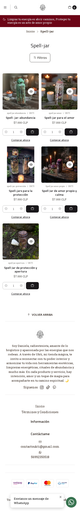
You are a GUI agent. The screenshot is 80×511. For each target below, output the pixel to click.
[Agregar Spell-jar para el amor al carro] (71, 132)
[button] (40, 314)
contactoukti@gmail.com (40, 444)
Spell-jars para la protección (20, 186)
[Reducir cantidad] (6, 132)
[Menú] (5, 7)
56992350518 (40, 455)
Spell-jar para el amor (59, 118)
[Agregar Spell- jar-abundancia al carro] (32, 132)
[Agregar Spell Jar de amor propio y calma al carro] (71, 202)
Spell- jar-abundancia (20, 118)
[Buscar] (15, 7)
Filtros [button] (40, 58)
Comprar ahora (20, 210)
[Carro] (72, 7)
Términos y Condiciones (40, 412)
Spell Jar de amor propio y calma (59, 186)
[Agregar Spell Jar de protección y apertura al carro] (32, 279)
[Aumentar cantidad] (21, 132)
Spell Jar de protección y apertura (20, 263)
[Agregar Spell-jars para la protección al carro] (32, 202)
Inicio (30, 31)
